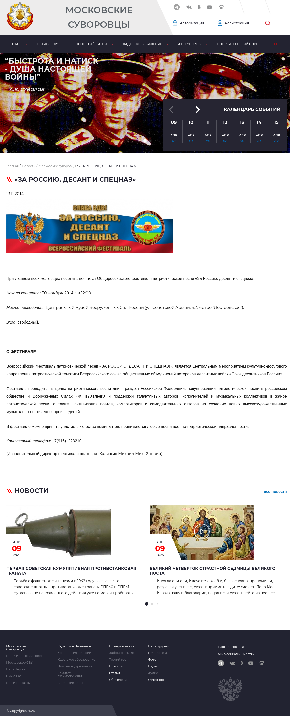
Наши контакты (18, 682)
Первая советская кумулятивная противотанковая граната (71, 571)
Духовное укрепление (75, 666)
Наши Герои (15, 669)
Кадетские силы (70, 682)
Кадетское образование (76, 659)
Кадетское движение (129, 44)
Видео (153, 666)
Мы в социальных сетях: (236, 654)
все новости (275, 491)
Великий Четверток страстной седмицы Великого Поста (212, 571)
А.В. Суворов (173, 44)
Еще (280, 44)
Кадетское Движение (74, 646)
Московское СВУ (19, 662)
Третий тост (118, 659)
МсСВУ (258, 44)
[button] (145, 141)
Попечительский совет (218, 44)
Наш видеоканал (231, 647)
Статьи (114, 673)
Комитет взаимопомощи (70, 675)
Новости (116, 666)
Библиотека (157, 653)
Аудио (153, 673)
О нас (14, 44)
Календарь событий (252, 109)
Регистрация (237, 23)
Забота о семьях (121, 653)
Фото (152, 659)
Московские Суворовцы (99, 17)
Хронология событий (74, 653)
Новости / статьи (82, 44)
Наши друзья (158, 646)
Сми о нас (14, 676)
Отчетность (157, 679)
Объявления (42, 44)
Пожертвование (121, 646)
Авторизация (192, 23)
